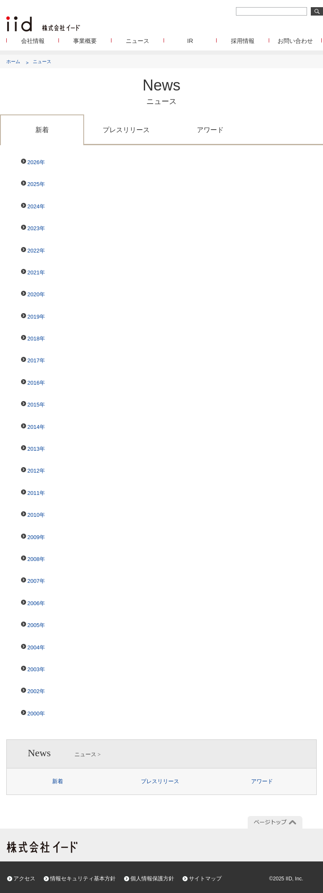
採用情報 (242, 40)
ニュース (137, 40)
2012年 (36, 471)
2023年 (36, 228)
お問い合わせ (295, 40)
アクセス (24, 878)
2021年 (36, 272)
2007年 (36, 581)
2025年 (36, 184)
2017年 (36, 360)
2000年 (36, 713)
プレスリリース (126, 129)
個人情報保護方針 (152, 878)
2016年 (36, 383)
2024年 (36, 206)
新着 (42, 129)
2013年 (36, 449)
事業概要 (85, 40)
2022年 (36, 250)
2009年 (36, 537)
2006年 (36, 603)
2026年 (36, 162)
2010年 (36, 515)
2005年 (36, 625)
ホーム (13, 61)
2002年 (36, 691)
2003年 (36, 669)
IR (190, 40)
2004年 (36, 647)
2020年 (36, 294)
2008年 (36, 559)
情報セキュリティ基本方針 (83, 878)
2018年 (36, 338)
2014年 (36, 427)
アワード (210, 129)
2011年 (36, 493)
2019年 (36, 317)
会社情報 (33, 40)
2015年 (36, 404)
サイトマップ (205, 878)
